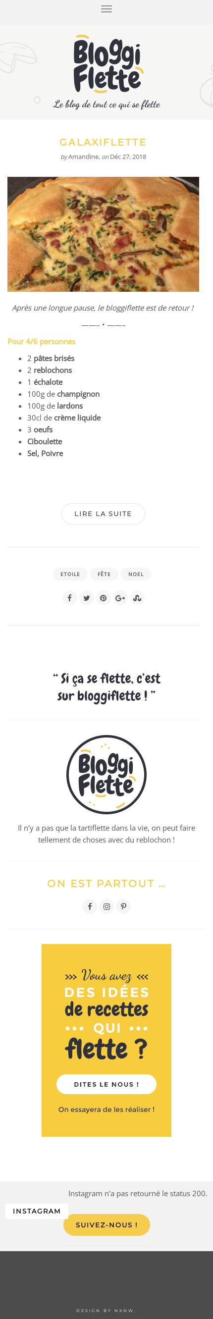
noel (136, 574)
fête (104, 574)
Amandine (83, 156)
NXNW (124, 1310)
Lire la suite (103, 514)
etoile (70, 574)
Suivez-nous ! (107, 1225)
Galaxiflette (103, 142)
